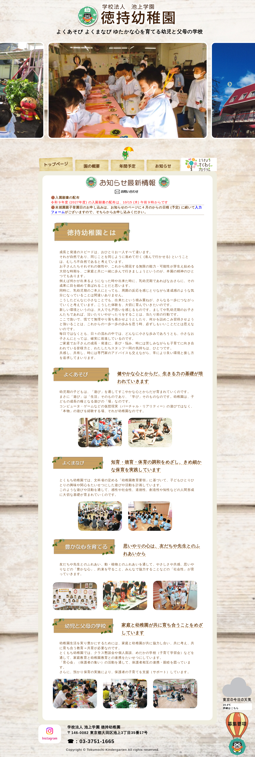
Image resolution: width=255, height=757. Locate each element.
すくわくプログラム (199, 163)
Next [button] (230, 84)
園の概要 (92, 163)
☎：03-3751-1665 (90, 741)
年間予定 (127, 163)
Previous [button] (24, 84)
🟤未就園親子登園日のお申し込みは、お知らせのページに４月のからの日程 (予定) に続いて (123, 207)
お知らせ (163, 163)
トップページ (56, 163)
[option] (131, 90)
